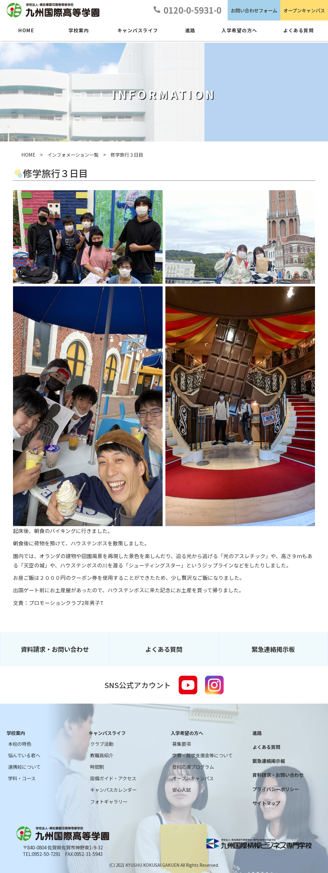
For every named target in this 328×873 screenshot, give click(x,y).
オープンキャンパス (304, 10)
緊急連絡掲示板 (273, 649)
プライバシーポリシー (275, 789)
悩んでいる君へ (24, 755)
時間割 (97, 766)
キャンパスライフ (107, 733)
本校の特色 (19, 744)
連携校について (24, 766)
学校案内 (16, 733)
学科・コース (22, 778)
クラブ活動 (101, 744)
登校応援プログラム (193, 766)
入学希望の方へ (187, 733)
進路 (257, 733)
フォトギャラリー (108, 801)
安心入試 (181, 789)
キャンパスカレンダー (113, 789)
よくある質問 (163, 649)
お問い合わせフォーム (254, 10)
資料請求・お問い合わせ (55, 649)
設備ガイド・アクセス (113, 778)
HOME (28, 154)
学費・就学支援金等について (202, 755)
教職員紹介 (101, 755)
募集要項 (181, 744)
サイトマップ (266, 803)
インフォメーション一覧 (72, 154)
